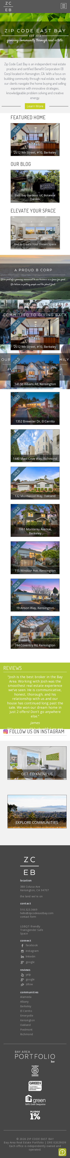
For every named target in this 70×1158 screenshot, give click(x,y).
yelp (25, 974)
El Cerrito (26, 1011)
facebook (29, 945)
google (27, 962)
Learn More (35, 106)
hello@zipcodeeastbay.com (37, 913)
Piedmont (26, 1029)
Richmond (26, 1034)
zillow (26, 984)
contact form (28, 916)
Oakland (25, 1025)
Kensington (27, 1020)
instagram (29, 951)
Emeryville (26, 1015)
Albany (24, 1001)
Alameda (26, 997)
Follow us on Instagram (37, 731)
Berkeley (25, 1006)
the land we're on (31, 896)
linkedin (27, 956)
